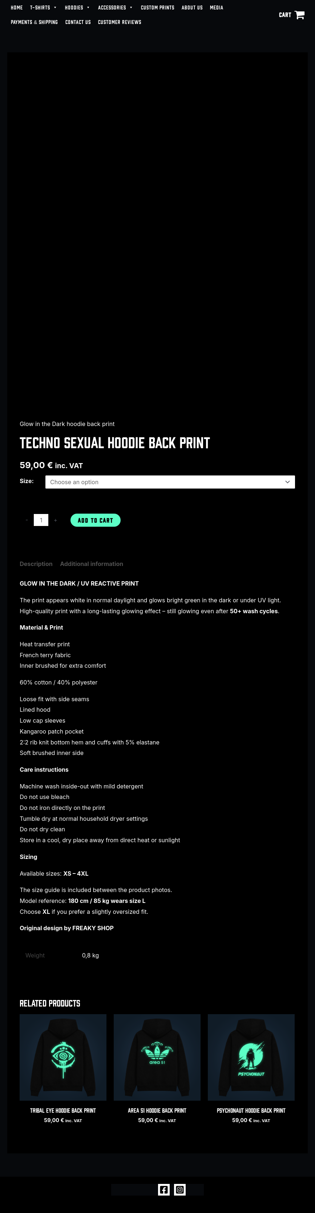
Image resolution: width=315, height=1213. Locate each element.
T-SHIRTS (44, 7)
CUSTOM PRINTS (157, 7)
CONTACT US (78, 22)
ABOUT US (192, 7)
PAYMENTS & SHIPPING (34, 22)
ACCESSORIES (116, 7)
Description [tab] (36, 563)
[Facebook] (164, 1190)
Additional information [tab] (91, 563)
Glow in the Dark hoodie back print (67, 423)
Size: (27, 481)
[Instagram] (180, 1190)
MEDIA (216, 7)
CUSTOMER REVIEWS (119, 22)
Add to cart (95, 520)
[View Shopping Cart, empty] (292, 14)
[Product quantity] (41, 520)
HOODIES (78, 7)
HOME (17, 7)
